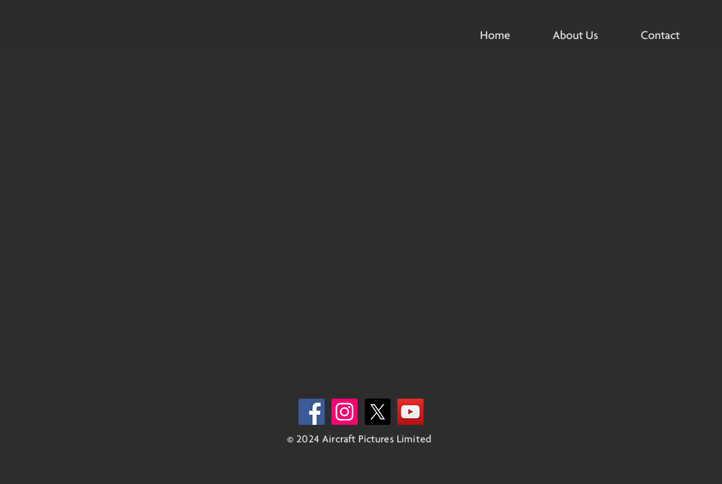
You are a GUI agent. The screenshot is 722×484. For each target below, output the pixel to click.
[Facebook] (311, 412)
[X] (377, 412)
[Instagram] (344, 412)
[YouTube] (410, 412)
